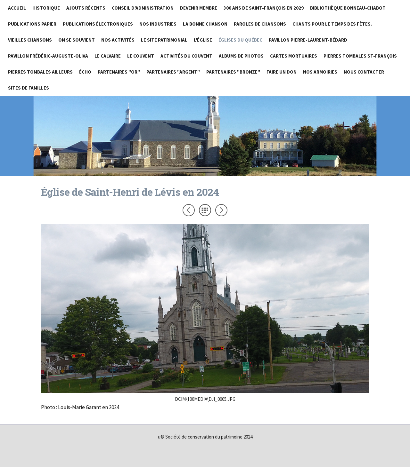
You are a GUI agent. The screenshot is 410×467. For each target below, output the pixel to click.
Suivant (221, 210)
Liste (205, 210)
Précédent (189, 210)
